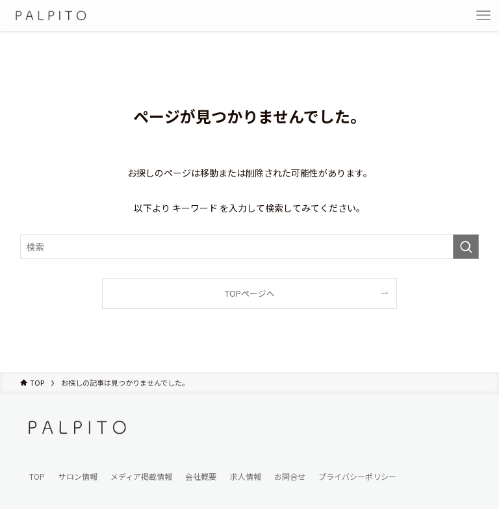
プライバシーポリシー (357, 476)
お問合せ (289, 476)
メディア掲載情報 (141, 476)
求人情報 (245, 476)
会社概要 (200, 476)
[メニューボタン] (483, 15)
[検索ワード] (250, 246)
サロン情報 (77, 476)
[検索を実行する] (466, 246)
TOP (37, 476)
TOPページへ (250, 293)
